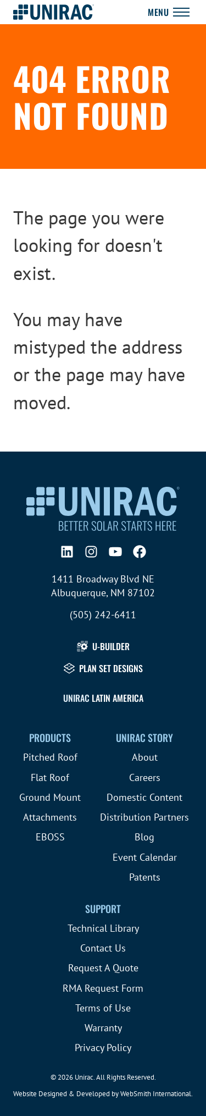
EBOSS (50, 837)
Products (50, 737)
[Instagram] (91, 551)
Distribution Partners (144, 817)
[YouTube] (115, 551)
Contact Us (103, 948)
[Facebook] (139, 551)
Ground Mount (50, 797)
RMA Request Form (103, 988)
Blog (144, 837)
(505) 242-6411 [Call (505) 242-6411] (103, 614)
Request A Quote (103, 967)
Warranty (103, 1027)
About (145, 757)
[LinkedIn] (67, 551)
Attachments (50, 817)
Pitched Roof (50, 757)
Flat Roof (50, 777)
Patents (144, 877)
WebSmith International (155, 1093)
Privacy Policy (103, 1047)
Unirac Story (144, 737)
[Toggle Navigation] (168, 12)
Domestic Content (144, 797)
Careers (144, 777)
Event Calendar (145, 857)
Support (103, 908)
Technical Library (103, 928)
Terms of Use (103, 1008)
